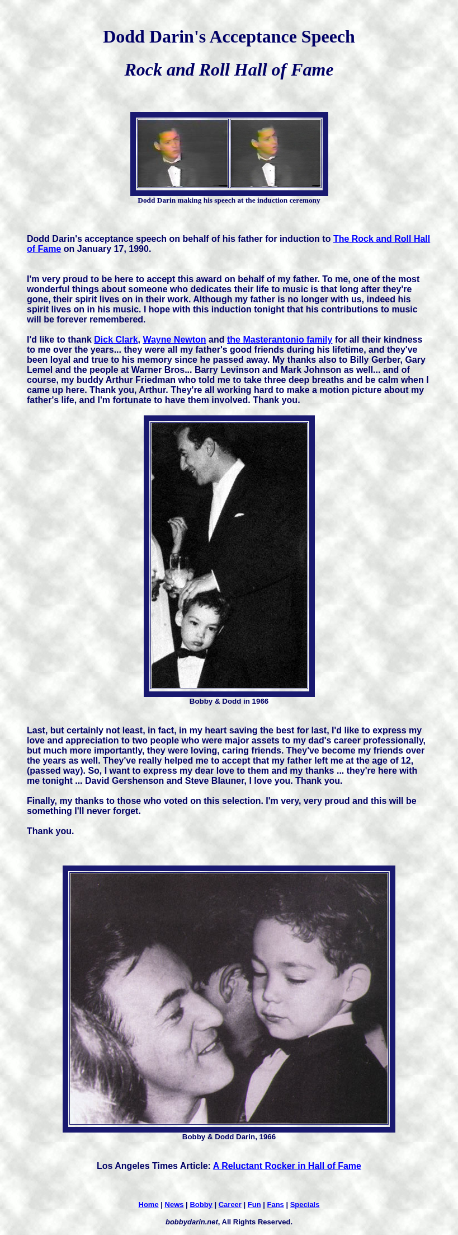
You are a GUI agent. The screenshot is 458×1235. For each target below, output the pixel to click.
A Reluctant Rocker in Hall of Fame (287, 1166)
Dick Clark (116, 339)
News (174, 1204)
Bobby (201, 1204)
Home (149, 1204)
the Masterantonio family (279, 339)
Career (230, 1204)
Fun (254, 1204)
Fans (275, 1204)
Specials (305, 1204)
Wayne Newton (174, 339)
